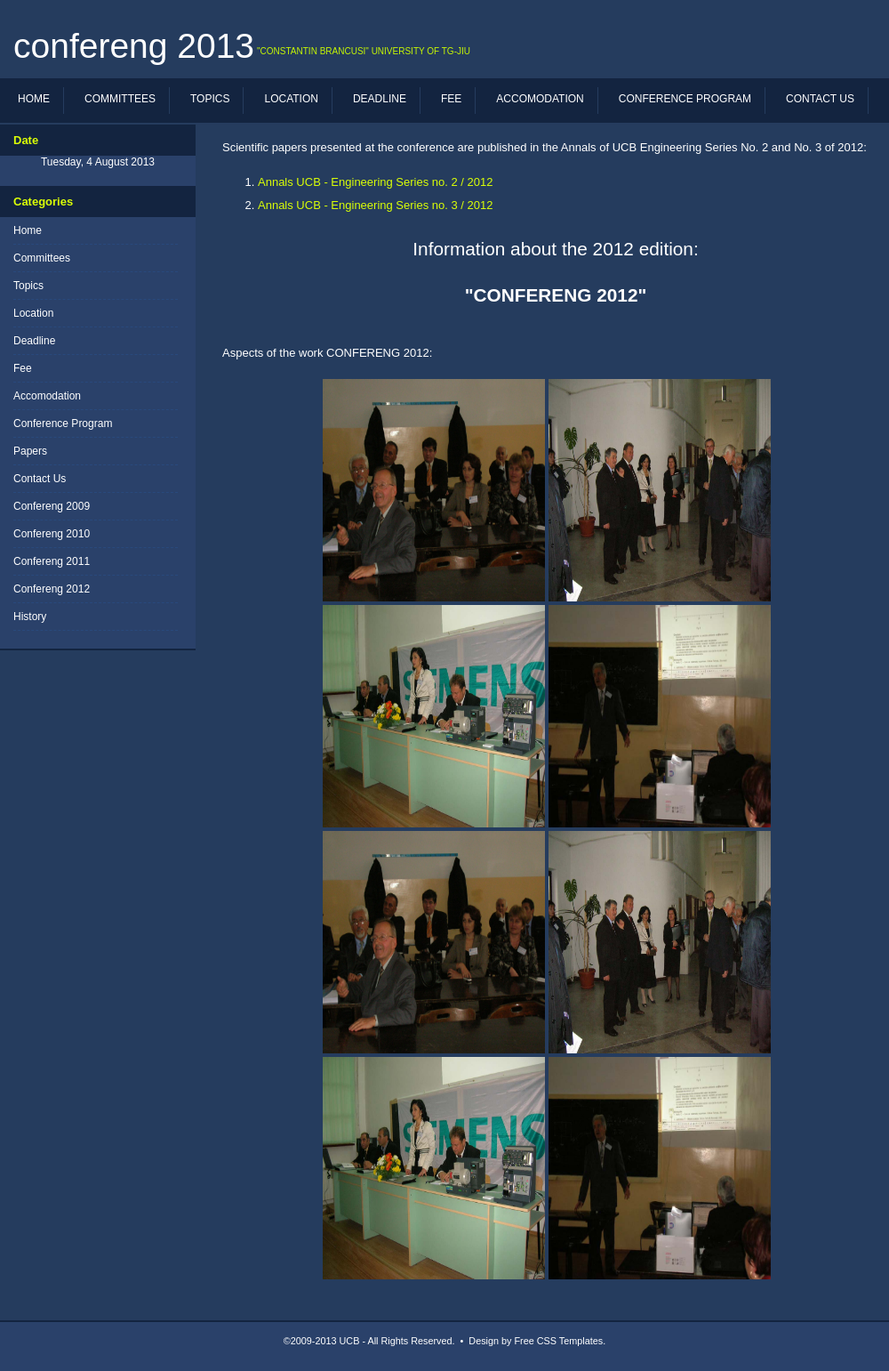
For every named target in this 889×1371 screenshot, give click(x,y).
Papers (30, 451)
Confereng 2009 (51, 506)
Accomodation (539, 99)
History (29, 616)
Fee (451, 99)
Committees (120, 99)
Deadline (379, 99)
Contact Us (820, 99)
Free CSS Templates (559, 1340)
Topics (209, 99)
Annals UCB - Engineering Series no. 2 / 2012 (375, 182)
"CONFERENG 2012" (556, 295)
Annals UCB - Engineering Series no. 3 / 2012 (375, 205)
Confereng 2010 (51, 534)
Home (34, 99)
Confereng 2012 (51, 589)
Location (290, 99)
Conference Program (685, 99)
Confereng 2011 (51, 561)
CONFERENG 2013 (133, 46)
